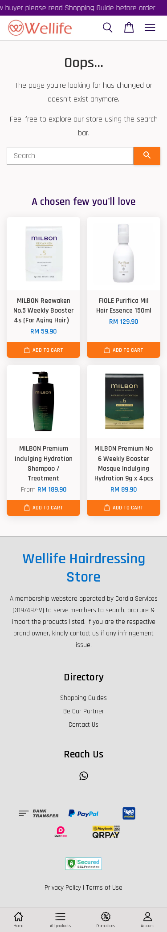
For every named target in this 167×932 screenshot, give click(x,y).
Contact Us (83, 724)
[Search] (70, 156)
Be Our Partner (83, 711)
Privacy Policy (63, 887)
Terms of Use (104, 887)
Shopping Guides (83, 698)
